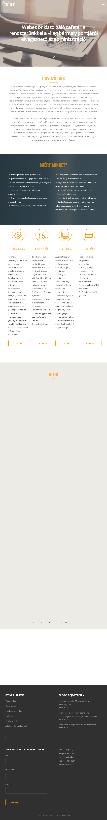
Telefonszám (10, 770)
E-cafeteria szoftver (14, 711)
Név (7, 755)
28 (66, 623)
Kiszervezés (10, 706)
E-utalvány (9, 716)
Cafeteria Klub (11, 721)
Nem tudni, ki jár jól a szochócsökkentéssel (77, 724)
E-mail (8, 785)
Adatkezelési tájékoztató (16, 726)
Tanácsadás (10, 701)
